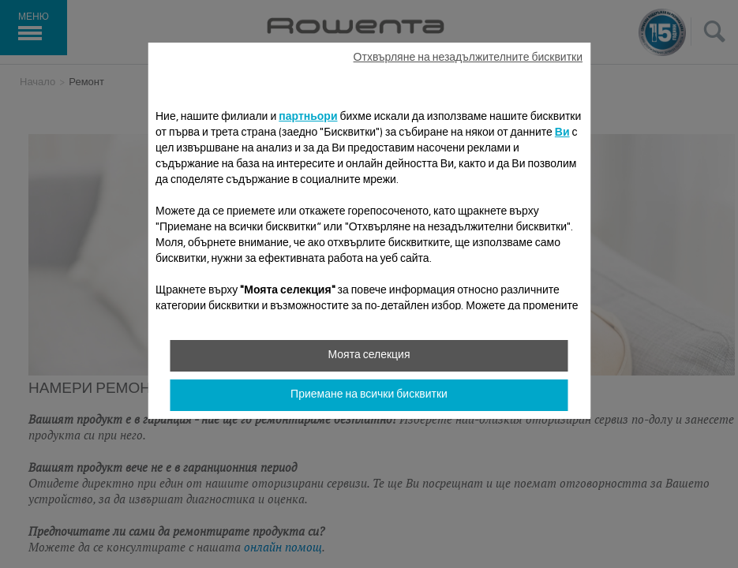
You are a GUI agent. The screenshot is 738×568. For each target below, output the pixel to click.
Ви (562, 133)
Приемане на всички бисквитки (369, 395)
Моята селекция (369, 355)
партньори (308, 117)
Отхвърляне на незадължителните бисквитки (468, 58)
